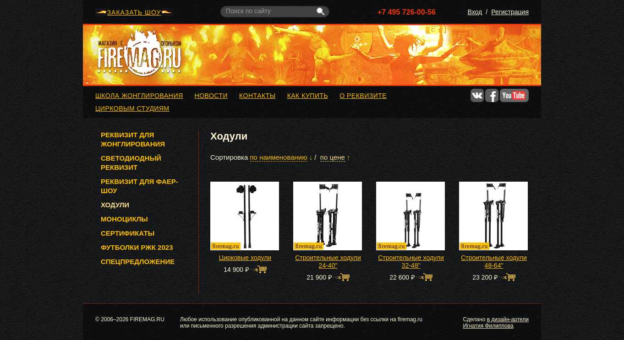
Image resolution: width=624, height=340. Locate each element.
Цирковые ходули (245, 257)
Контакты (257, 95)
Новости (211, 95)
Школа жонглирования (139, 95)
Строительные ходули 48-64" (494, 261)
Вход (475, 12)
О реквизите (363, 95)
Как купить (307, 95)
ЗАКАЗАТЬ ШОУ (134, 12)
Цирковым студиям (132, 108)
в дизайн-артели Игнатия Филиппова (496, 322)
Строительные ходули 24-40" (328, 261)
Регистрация (510, 12)
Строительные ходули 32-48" (411, 261)
